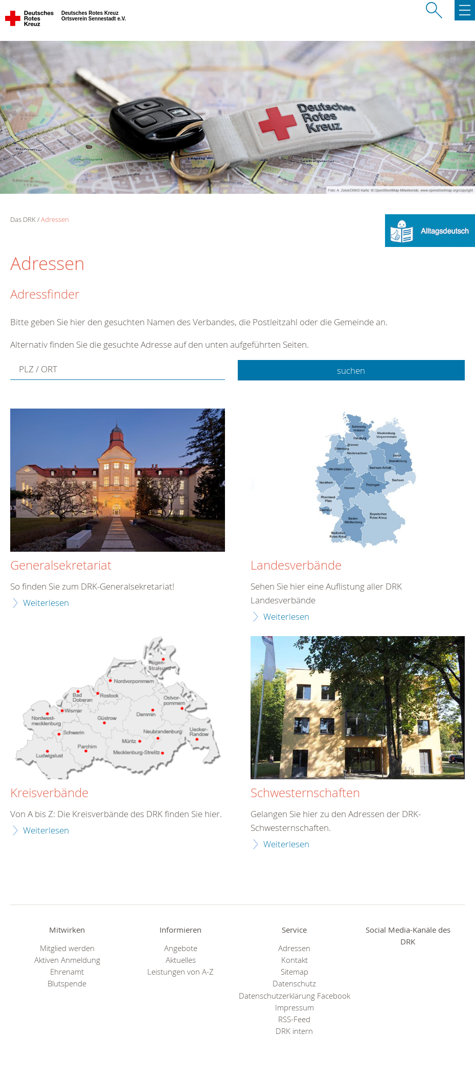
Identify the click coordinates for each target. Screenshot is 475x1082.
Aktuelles (181, 960)
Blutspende (67, 983)
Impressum (294, 1007)
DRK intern (294, 1031)
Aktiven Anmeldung (67, 960)
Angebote (180, 948)
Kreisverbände (49, 793)
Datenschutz (294, 983)
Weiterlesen (46, 602)
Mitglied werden (67, 948)
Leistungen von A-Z (180, 972)
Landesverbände (296, 565)
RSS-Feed (294, 1019)
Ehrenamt (67, 972)
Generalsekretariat (60, 565)
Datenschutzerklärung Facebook (294, 996)
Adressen (55, 219)
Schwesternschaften (305, 793)
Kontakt (294, 960)
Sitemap (294, 972)
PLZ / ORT (38, 369)
